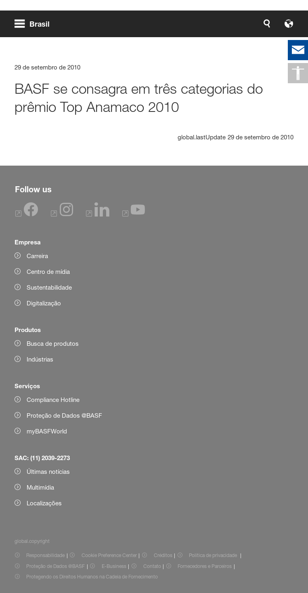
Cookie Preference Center (109, 555)
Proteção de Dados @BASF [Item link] (55, 566)
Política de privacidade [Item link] (213, 555)
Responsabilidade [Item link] (45, 555)
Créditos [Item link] (163, 555)
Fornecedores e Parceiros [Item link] (205, 566)
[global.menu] (35, 23)
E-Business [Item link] (114, 566)
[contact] (298, 50)
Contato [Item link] (152, 566)
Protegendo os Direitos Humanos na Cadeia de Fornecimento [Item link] (92, 577)
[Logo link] (268, 23)
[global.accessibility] (298, 73)
